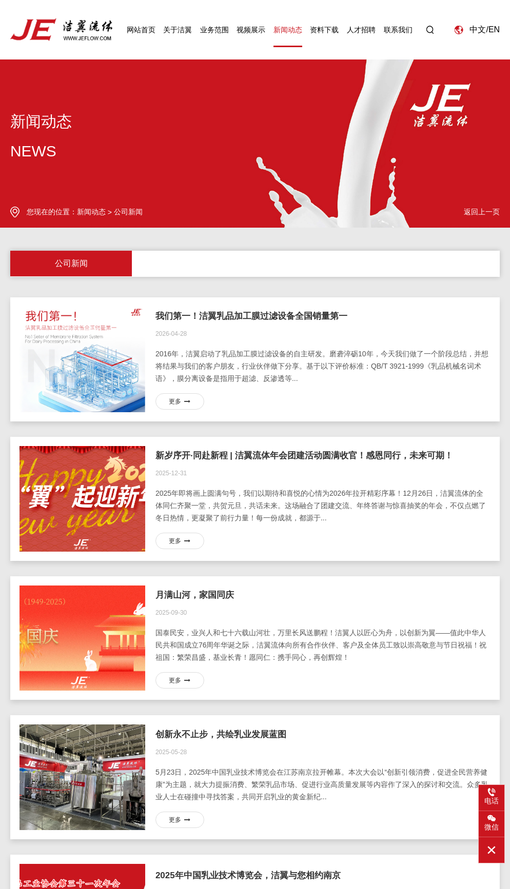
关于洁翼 (177, 32)
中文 (477, 32)
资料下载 (324, 32)
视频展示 (251, 32)
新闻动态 (287, 32)
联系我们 (398, 32)
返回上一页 (482, 212)
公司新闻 (128, 212)
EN (494, 32)
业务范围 (214, 32)
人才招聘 (361, 32)
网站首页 (141, 32)
